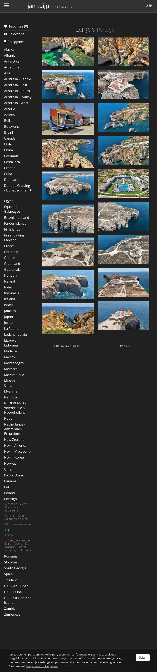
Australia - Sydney (17, 97)
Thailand (11, 580)
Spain (8, 574)
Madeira (10, 351)
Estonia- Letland (16, 217)
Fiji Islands (12, 229)
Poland (9, 493)
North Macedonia (17, 451)
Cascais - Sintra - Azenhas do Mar (16, 517)
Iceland (9, 281)
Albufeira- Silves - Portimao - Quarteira (17, 507)
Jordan (9, 322)
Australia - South (17, 91)
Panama (10, 481)
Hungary (11, 275)
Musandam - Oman (13, 383)
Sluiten (142, 657)
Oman (8, 469)
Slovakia (10, 562)
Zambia (10, 608)
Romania (11, 556)
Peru (7, 487)
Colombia (11, 156)
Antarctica (11, 61)
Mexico (9, 357)
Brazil (8, 132)
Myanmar (11, 391)
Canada (10, 138)
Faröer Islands (15, 223)
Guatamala (12, 269)
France (9, 246)
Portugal (11, 499)
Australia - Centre (17, 79)
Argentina (11, 67)
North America (15, 445)
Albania (10, 55)
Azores (9, 114)
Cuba (8, 174)
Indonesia (11, 293)
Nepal (8, 418)
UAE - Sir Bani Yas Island (17, 600)
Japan (8, 317)
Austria (9, 109)
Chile (8, 144)
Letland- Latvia (15, 334)
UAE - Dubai (13, 592)
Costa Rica (12, 162)
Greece (9, 257)
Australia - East (15, 85)
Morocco (11, 369)
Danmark (11, 179)
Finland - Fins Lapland (14, 237)
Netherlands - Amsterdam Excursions (14, 429)
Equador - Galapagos (12, 209)
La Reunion (12, 328)
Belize (8, 120)
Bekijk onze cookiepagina (42, 666)
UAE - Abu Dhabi (16, 586)
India (8, 287)
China (8, 150)
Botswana (12, 126)
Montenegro (14, 363)
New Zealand (14, 439)
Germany (11, 252)
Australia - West (16, 103)
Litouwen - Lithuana (12, 342)
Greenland (12, 263)
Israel (8, 305)
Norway (10, 463)
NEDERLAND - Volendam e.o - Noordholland (15, 408)
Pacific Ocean (14, 475)
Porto (9, 535)
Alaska (9, 49)
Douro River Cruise (18, 524)
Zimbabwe (12, 614)
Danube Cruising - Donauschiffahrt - (17, 190)
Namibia (10, 397)
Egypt (8, 201)
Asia (7, 73)
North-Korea (14, 457)
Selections (14, 34)
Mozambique (14, 375)
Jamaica (10, 311)
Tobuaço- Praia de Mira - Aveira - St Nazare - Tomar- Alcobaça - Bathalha (18, 545)
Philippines (14, 42)
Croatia (9, 168)
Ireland (9, 299)
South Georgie (15, 568)
